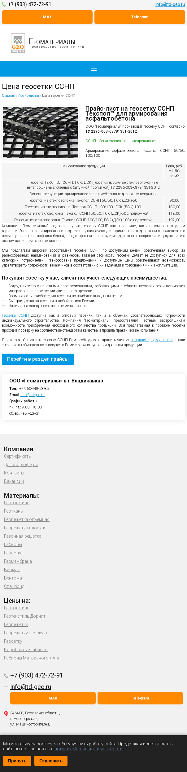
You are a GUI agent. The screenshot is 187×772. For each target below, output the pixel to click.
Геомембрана (18, 561)
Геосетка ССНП (15, 315)
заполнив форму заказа (152, 340)
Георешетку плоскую (25, 632)
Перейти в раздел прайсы (38, 359)
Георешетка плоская (25, 527)
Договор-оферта (21, 464)
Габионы (13, 544)
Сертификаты (18, 456)
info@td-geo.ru (170, 4)
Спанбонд (14, 586)
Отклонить (51, 760)
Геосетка (13, 552)
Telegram (139, 17)
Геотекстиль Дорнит (25, 616)
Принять (17, 760)
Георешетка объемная (27, 519)
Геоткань (13, 511)
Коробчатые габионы (26, 649)
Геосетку (13, 641)
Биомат (12, 569)
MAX (47, 17)
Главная (8, 96)
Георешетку (16, 624)
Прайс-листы (28, 96)
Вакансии (14, 481)
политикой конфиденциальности (88, 748)
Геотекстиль (16, 502)
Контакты (14, 472)
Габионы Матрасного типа (31, 657)
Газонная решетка (22, 536)
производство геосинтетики (51, 43)
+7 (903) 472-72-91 (29, 4)
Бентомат (14, 578)
